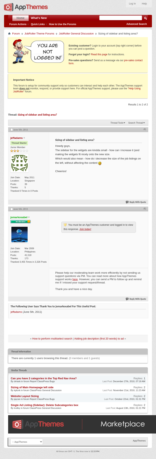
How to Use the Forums (62, 24)
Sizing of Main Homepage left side (32, 387)
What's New (39, 18)
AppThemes (139, 440)
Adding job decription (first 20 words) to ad (99, 338)
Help (144, 3)
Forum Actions (17, 24)
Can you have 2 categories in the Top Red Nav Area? (44, 378)
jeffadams (16, 311)
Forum (16, 33)
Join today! (85, 229)
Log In (132, 3)
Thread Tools (116, 123)
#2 (145, 208)
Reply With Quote (136, 202)
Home (21, 18)
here (75, 279)
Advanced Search (136, 24)
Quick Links (38, 24)
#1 (145, 129)
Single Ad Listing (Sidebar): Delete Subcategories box (44, 405)
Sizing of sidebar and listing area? (37, 114)
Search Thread (135, 123)
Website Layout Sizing (25, 396)
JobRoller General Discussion (76, 33)
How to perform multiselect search (52, 338)
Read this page (99, 54)
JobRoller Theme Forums (39, 33)
